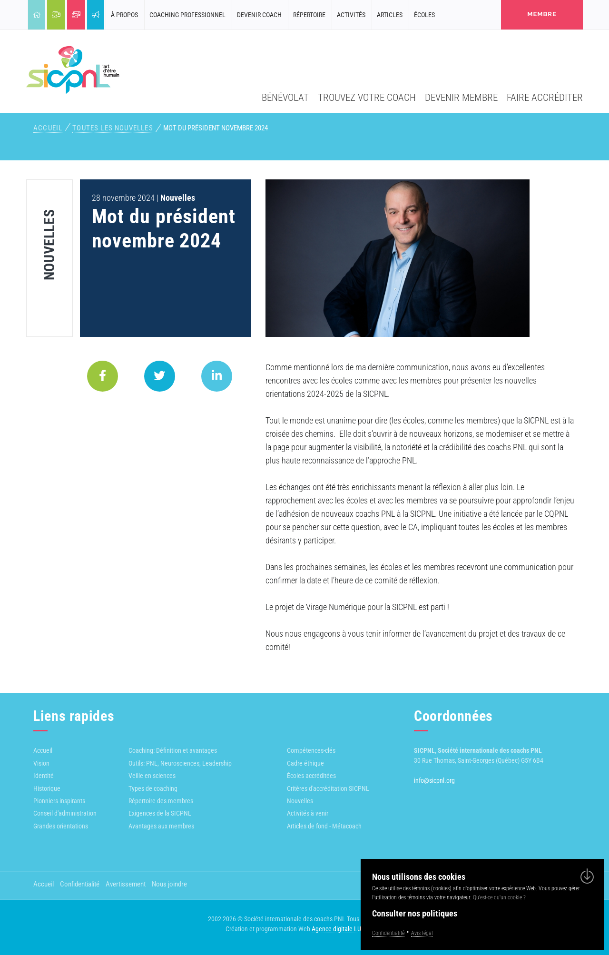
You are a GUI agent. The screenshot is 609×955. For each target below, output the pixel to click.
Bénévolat (285, 97)
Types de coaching (152, 788)
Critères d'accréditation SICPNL (328, 788)
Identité (43, 775)
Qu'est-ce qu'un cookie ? (499, 897)
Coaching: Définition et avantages (172, 750)
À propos (124, 15)
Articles (390, 15)
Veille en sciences (152, 775)
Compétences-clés (311, 750)
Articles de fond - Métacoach (324, 826)
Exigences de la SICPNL (159, 813)
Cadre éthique (305, 763)
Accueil (47, 128)
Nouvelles (300, 801)
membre (542, 14)
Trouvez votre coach (367, 97)
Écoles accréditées (311, 775)
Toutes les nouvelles (112, 128)
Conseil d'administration (65, 813)
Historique (46, 788)
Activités (351, 15)
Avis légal (422, 933)
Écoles (424, 15)
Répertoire (309, 15)
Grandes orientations (60, 826)
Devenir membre (461, 97)
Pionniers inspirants (59, 801)
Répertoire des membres (160, 801)
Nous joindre (169, 884)
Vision (41, 763)
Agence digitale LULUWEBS (348, 929)
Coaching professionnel (187, 15)
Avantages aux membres (161, 826)
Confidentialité (79, 884)
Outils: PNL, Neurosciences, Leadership (180, 763)
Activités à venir (307, 813)
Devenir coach (259, 15)
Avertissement (126, 884)
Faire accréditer (545, 97)
